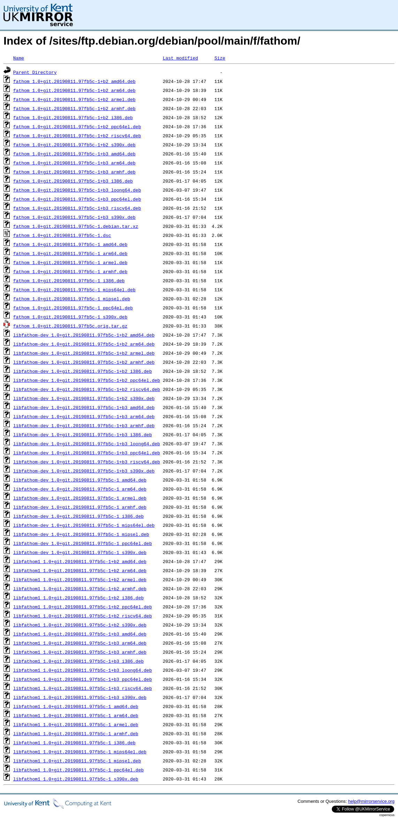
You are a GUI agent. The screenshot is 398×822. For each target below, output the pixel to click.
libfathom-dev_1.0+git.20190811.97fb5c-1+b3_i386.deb (82, 434)
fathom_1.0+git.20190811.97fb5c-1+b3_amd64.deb (74, 154)
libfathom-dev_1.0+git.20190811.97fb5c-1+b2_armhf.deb (84, 362)
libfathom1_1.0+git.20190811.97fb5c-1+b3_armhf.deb (79, 652)
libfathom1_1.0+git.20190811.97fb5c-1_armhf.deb (75, 733)
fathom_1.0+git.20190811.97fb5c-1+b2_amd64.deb (74, 81)
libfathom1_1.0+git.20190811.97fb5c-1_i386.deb (74, 742)
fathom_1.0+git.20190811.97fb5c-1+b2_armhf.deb (74, 108)
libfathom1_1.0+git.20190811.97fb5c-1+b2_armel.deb (79, 579)
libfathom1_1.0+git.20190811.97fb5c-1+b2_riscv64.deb (82, 616)
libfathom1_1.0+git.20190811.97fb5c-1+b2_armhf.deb (79, 588)
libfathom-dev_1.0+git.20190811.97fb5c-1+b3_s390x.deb (84, 471)
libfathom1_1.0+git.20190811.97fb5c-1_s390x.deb (75, 779)
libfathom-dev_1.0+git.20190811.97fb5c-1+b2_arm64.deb (84, 344)
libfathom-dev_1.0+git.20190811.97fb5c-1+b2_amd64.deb (84, 335)
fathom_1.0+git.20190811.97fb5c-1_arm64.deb (70, 253)
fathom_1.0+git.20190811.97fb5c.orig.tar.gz (70, 326)
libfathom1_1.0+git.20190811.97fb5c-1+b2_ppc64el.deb (82, 607)
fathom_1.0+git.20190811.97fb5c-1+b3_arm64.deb (74, 163)
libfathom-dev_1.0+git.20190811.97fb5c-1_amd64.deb (79, 480)
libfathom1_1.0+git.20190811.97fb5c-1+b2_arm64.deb (79, 570)
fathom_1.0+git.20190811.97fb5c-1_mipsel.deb (71, 298)
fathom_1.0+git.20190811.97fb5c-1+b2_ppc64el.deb (77, 126)
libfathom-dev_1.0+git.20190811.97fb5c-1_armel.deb (79, 498)
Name (18, 58)
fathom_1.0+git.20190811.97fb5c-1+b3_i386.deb (73, 181)
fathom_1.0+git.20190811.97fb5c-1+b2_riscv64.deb (77, 135)
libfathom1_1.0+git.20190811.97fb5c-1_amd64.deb (75, 706)
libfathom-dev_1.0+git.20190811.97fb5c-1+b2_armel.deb (84, 353)
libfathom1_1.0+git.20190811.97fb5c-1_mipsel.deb (77, 761)
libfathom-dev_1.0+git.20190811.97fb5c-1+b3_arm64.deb (84, 416)
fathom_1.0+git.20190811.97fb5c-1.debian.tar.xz (75, 226)
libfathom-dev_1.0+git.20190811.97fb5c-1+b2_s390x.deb (84, 398)
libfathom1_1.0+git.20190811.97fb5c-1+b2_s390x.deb (79, 625)
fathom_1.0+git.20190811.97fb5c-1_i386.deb (69, 280)
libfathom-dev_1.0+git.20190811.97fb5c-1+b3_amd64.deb (84, 407)
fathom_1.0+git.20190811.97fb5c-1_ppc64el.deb (73, 308)
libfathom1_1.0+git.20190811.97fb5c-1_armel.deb (75, 724)
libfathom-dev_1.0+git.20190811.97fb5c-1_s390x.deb (79, 552)
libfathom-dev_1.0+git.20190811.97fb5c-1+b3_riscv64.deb (86, 462)
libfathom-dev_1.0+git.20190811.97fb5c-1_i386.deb (78, 516)
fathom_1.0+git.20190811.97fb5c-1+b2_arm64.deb (74, 90)
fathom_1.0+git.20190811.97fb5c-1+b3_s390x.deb (74, 217)
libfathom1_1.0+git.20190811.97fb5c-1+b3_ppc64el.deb (82, 679)
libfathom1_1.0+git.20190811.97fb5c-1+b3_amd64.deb (79, 634)
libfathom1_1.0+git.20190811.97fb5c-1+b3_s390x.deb (79, 697)
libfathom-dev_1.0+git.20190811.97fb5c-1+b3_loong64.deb (86, 443)
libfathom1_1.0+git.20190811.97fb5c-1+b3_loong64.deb (82, 670)
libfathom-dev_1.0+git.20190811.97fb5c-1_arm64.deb (79, 489)
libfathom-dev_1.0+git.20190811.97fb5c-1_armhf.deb (79, 507)
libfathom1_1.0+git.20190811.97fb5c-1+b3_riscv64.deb (82, 688)
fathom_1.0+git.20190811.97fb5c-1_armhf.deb (70, 271)
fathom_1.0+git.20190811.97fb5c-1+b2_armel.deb (74, 99)
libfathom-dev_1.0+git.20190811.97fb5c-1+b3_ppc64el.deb (86, 453)
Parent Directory (35, 72)
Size (219, 58)
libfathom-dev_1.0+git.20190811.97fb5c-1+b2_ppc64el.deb (86, 380)
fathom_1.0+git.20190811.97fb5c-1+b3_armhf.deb (74, 172)
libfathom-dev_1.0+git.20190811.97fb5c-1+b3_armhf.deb (84, 425)
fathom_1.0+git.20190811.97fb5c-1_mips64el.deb (74, 289)
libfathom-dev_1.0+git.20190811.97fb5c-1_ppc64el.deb (82, 543)
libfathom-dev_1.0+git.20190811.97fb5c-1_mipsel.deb (81, 534)
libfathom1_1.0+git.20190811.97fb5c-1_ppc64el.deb (78, 770)
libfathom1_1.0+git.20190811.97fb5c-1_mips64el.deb (79, 751)
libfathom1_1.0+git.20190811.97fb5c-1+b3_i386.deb (78, 661)
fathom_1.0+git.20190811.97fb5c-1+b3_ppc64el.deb (77, 199)
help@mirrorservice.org (371, 801)
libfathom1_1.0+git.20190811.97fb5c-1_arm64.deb (75, 715)
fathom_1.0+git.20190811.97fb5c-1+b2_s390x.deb (74, 144)
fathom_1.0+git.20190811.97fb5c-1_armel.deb (70, 262)
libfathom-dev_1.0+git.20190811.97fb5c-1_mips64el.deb (84, 525)
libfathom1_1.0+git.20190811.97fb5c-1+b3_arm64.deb (79, 643)
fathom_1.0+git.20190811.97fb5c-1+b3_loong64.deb (77, 190)
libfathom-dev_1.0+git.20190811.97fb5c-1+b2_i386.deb (82, 371)
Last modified (180, 58)
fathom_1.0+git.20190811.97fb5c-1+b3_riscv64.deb (77, 208)
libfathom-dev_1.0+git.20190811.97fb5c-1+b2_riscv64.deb (86, 389)
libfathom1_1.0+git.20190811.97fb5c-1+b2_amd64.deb (79, 561)
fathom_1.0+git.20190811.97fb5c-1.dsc (62, 235)
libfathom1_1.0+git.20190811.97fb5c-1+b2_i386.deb (78, 597)
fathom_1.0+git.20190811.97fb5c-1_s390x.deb (70, 317)
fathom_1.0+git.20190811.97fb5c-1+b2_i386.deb (73, 117)
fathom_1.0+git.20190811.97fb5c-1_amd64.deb (70, 244)
